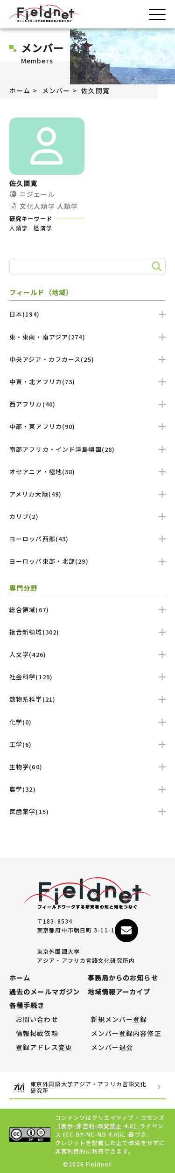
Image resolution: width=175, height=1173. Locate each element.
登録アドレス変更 (44, 1047)
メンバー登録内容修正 (126, 1033)
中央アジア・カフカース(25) (87, 359)
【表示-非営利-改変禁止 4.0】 (97, 1126)
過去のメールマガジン (44, 992)
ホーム (19, 90)
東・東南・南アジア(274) (87, 336)
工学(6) (87, 744)
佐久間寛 (95, 90)
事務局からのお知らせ (123, 978)
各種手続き (27, 1005)
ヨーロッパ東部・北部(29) (87, 561)
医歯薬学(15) (87, 811)
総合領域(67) (87, 609)
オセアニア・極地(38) (87, 471)
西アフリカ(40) (87, 404)
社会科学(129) (87, 676)
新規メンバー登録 (119, 1019)
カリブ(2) (87, 516)
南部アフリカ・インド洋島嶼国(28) (87, 449)
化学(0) (87, 722)
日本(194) (87, 314)
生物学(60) (87, 766)
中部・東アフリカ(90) (87, 426)
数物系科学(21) (87, 699)
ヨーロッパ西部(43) (87, 538)
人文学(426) (87, 654)
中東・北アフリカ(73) (87, 381)
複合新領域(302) (87, 632)
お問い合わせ (37, 1019)
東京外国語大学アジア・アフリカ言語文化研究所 (87, 1087)
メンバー (56, 90)
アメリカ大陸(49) (87, 494)
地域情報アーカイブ (119, 992)
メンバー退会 (112, 1047)
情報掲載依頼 (37, 1033)
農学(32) (87, 789)
